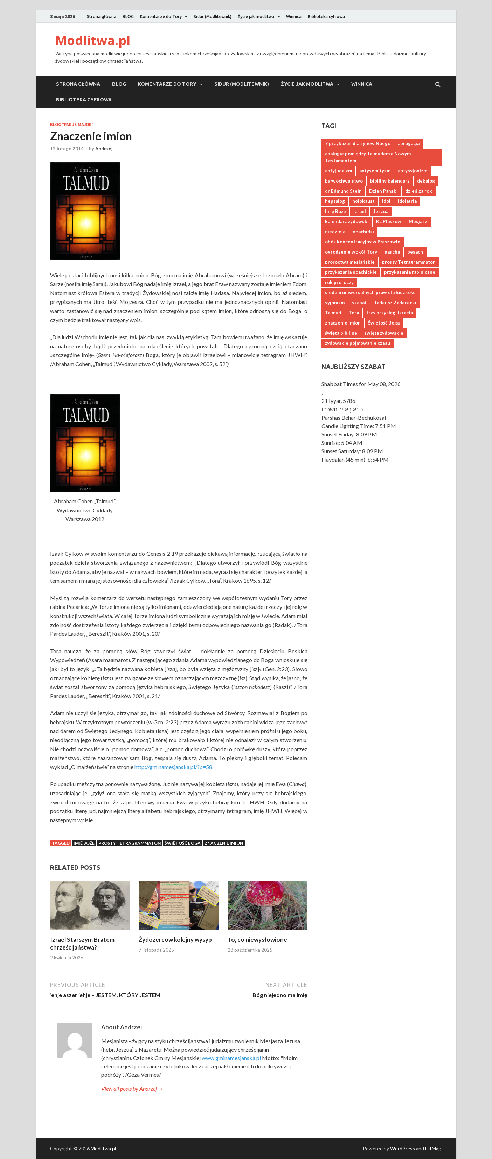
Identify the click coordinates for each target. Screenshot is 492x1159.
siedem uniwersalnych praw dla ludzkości (371, 292)
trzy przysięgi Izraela (389, 312)
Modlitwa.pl (92, 40)
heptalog (335, 201)
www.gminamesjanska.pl (231, 1057)
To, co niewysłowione (257, 939)
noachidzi (363, 231)
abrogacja (409, 143)
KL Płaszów (388, 221)
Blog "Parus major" (71, 124)
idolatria (407, 201)
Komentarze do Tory (161, 16)
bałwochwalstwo (344, 181)
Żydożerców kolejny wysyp (175, 939)
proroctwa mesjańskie (350, 262)
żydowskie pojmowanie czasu (357, 343)
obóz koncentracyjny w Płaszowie (362, 241)
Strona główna (101, 16)
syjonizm (335, 302)
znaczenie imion (224, 843)
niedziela (335, 231)
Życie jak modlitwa (256, 16)
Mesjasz (418, 221)
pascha (392, 252)
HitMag (433, 1148)
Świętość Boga (183, 843)
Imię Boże (84, 843)
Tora (353, 312)
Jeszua (380, 211)
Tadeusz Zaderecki (395, 302)
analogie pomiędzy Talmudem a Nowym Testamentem (368, 157)
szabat (359, 302)
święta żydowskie (384, 333)
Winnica (294, 16)
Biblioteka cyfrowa (326, 16)
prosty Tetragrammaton (129, 843)
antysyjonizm (412, 170)
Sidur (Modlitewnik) (212, 16)
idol (386, 201)
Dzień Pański (383, 191)
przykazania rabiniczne (409, 272)
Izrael (359, 211)
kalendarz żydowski (347, 221)
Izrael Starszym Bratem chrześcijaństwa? (82, 943)
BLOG (128, 16)
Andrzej (104, 148)
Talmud (333, 312)
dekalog (426, 181)
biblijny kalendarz (390, 181)
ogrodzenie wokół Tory (351, 252)
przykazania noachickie (351, 272)
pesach (415, 252)
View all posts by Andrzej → (132, 1088)
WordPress (402, 1148)
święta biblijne (341, 333)
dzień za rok (418, 191)
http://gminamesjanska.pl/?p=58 (173, 766)
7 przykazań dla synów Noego (357, 143)
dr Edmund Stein (343, 191)
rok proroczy (339, 282)
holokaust (363, 201)
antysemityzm (374, 170)
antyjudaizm (338, 170)
